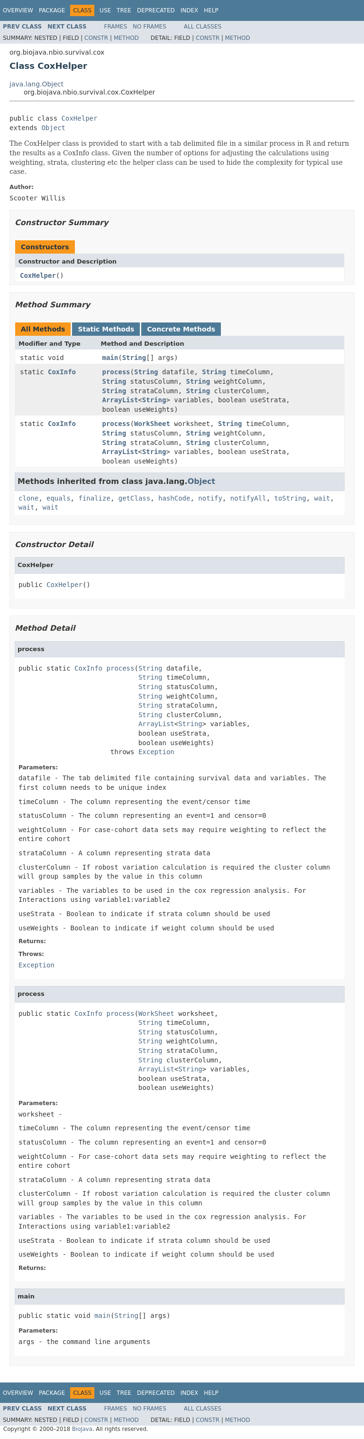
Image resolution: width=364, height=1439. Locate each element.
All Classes (202, 26)
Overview (18, 10)
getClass (134, 498)
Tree (124, 10)
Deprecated (156, 10)
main (110, 357)
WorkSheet (152, 423)
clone (28, 498)
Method (126, 38)
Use (105, 10)
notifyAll (248, 498)
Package (52, 10)
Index (190, 10)
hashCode (174, 498)
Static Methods (106, 329)
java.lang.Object (36, 84)
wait (322, 498)
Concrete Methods (181, 329)
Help (211, 10)
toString (290, 498)
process (116, 372)
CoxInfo (62, 372)
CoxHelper (80, 118)
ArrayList (120, 400)
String (134, 357)
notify (210, 498)
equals (58, 498)
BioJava (82, 1429)
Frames (115, 26)
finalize (94, 498)
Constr (96, 38)
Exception (156, 752)
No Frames (149, 26)
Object (53, 128)
